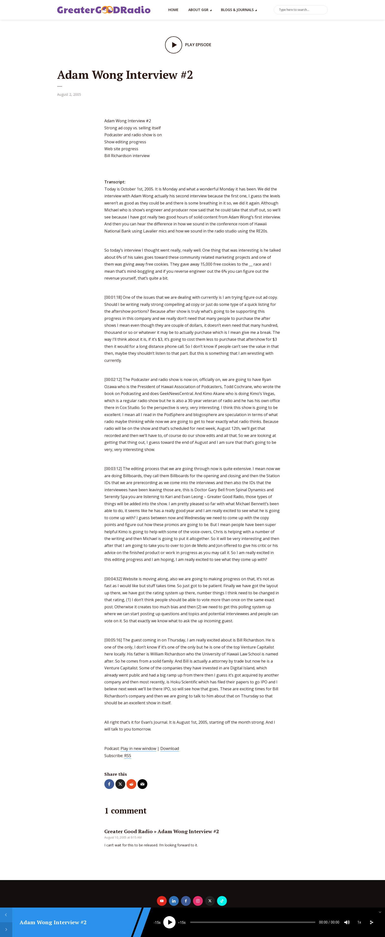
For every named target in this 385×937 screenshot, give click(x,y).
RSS (127, 755)
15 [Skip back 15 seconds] (157, 922)
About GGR (198, 9)
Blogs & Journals (237, 9)
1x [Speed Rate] (359, 922)
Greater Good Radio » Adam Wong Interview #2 (161, 831)
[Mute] (347, 922)
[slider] (252, 922)
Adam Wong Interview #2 (53, 922)
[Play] (169, 922)
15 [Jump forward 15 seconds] (182, 922)
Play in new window (138, 748)
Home (173, 9)
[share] (371, 922)
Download (169, 748)
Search (323, 10)
